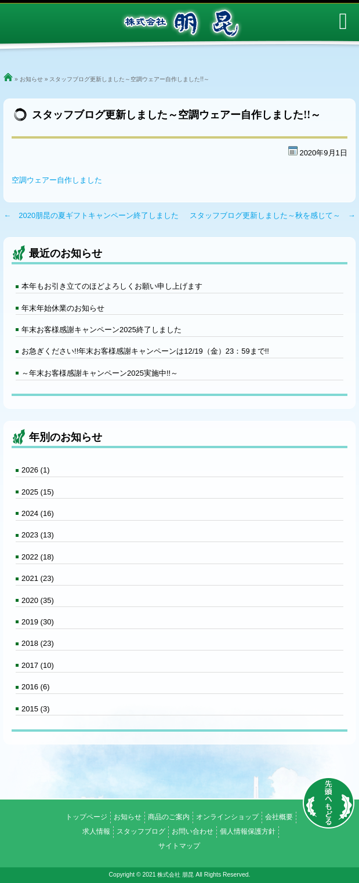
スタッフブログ (141, 831)
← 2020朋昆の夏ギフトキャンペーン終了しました (91, 215)
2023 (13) (37, 534)
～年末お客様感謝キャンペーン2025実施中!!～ (99, 373)
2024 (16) (37, 513)
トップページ (86, 817)
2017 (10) (37, 665)
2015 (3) (35, 708)
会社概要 (279, 817)
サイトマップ (179, 846)
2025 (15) (37, 492)
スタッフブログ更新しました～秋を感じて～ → (273, 215)
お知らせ (31, 79)
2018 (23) (37, 643)
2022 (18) (37, 557)
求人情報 (96, 831)
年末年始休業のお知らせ (62, 308)
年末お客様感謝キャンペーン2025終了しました (101, 329)
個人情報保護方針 (247, 831)
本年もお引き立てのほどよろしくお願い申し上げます (111, 286)
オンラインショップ (227, 817)
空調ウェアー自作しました (57, 180)
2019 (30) (37, 621)
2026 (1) (35, 470)
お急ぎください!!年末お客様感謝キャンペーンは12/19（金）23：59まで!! (145, 351)
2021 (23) (37, 578)
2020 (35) (37, 600)
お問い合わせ (192, 831)
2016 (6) (35, 686)
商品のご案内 (169, 817)
